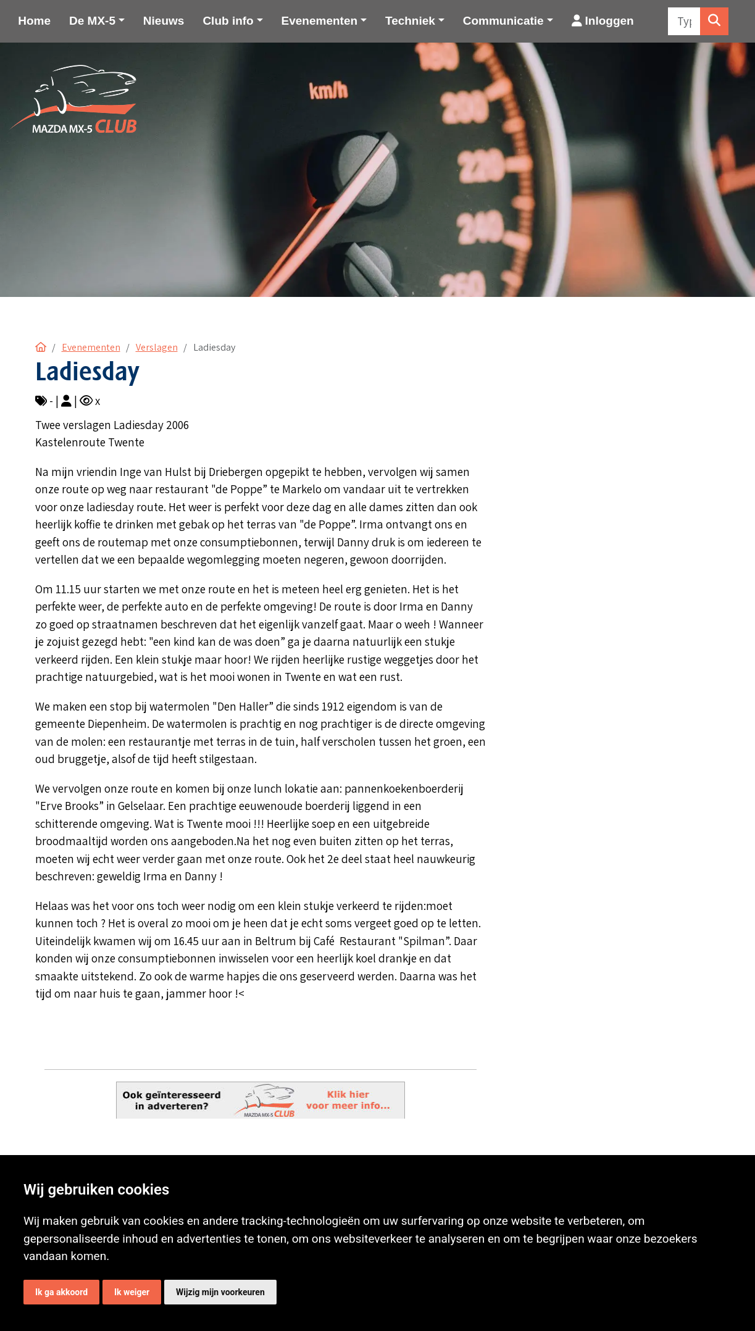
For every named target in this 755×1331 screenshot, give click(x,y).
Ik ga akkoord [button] (61, 1292)
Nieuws (164, 20)
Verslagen (157, 347)
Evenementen (91, 347)
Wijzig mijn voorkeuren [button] (220, 1292)
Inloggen (603, 20)
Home (34, 20)
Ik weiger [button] (131, 1292)
